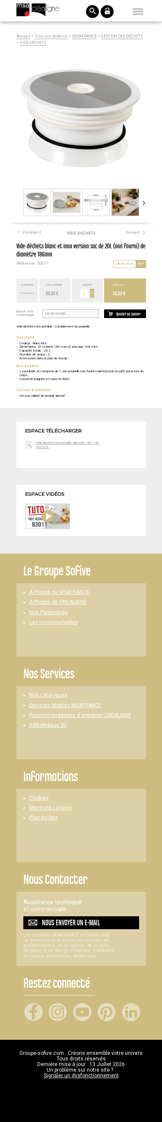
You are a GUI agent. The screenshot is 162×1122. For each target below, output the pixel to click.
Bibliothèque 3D (48, 725)
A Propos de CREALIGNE (57, 602)
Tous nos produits (51, 36)
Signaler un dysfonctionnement (81, 1076)
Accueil (23, 36)
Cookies (39, 798)
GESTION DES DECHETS (122, 36)
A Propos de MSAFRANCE (59, 592)
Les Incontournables (53, 622)
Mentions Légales (50, 808)
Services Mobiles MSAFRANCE (65, 705)
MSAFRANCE (84, 36)
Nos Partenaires (48, 612)
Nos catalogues (48, 695)
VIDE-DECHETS (33, 43)
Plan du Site (43, 818)
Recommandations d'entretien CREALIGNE (80, 715)
